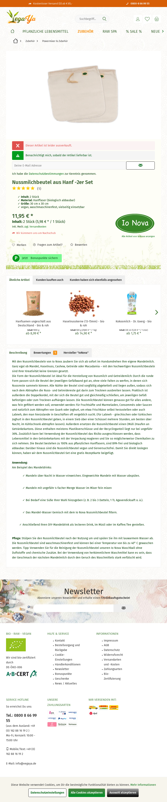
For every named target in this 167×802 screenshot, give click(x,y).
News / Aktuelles (66, 683)
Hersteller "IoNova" (76, 352)
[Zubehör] (85, 31)
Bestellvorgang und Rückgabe (67, 648)
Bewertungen (45, 353)
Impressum (111, 640)
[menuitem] (157, 19)
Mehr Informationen (143, 785)
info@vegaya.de (25, 763)
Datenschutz (112, 650)
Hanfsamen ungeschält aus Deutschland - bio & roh (33, 323)
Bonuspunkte (63, 674)
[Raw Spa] (110, 31)
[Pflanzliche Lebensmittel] (45, 31)
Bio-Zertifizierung (112, 676)
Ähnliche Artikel (19, 280)
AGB (106, 645)
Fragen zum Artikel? (47, 245)
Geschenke (62, 678)
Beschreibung (18, 352)
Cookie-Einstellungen (63, 657)
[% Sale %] (134, 31)
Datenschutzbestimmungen (46, 174)
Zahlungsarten (113, 669)
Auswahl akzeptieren (122, 792)
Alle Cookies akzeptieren (87, 792)
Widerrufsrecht (113, 655)
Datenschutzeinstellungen (47, 792)
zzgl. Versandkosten (35, 226)
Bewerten (78, 245)
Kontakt (60, 640)
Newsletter (62, 669)
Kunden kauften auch (49, 280)
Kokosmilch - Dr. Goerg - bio (134, 321)
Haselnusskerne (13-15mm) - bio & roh (83, 323)
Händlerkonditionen (67, 664)
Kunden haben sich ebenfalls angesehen (96, 280)
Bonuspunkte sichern (44, 258)
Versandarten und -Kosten (112, 662)
